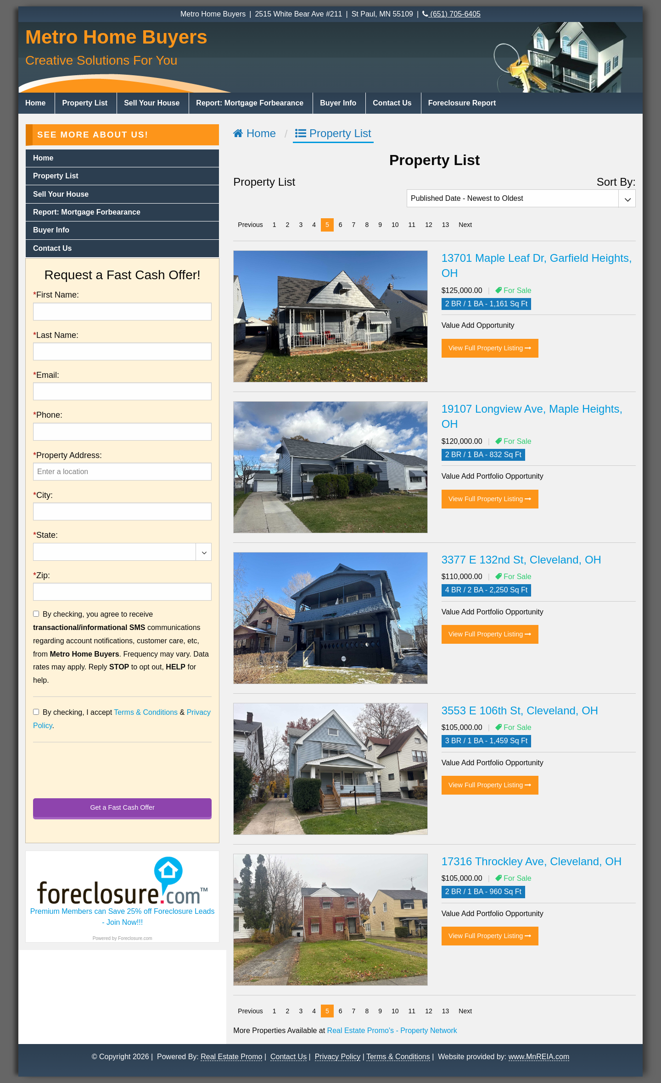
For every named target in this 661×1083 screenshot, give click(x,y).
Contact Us (392, 103)
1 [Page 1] (274, 224)
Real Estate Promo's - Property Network (392, 1030)
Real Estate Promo (231, 1056)
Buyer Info (338, 103)
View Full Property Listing (489, 348)
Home (35, 103)
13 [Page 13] (445, 224)
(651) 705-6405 (451, 14)
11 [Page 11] (412, 224)
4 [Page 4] (314, 224)
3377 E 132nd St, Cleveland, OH (521, 559)
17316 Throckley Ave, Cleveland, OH (532, 861)
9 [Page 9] (380, 224)
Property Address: (67, 455)
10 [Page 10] (395, 224)
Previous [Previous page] (252, 224)
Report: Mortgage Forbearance (249, 103)
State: (45, 535)
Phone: (47, 415)
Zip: (41, 575)
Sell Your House (151, 103)
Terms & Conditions (146, 712)
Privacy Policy (338, 1056)
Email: (46, 375)
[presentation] (122, 472)
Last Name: (55, 335)
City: (43, 495)
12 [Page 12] (428, 224)
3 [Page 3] (300, 224)
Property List (84, 103)
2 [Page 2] (288, 224)
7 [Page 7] (354, 224)
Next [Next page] (467, 224)
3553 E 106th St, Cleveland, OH (520, 710)
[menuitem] (36, 103)
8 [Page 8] (367, 224)
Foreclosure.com (135, 938)
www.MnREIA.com (539, 1056)
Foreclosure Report (462, 103)
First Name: (56, 294)
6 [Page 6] (340, 224)
